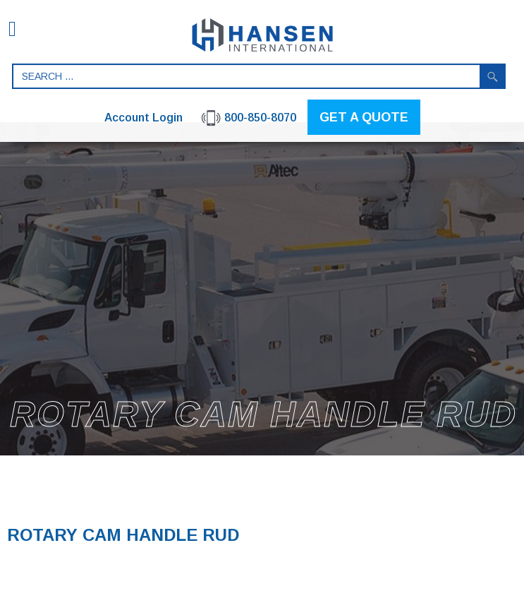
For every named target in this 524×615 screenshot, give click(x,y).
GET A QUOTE (363, 117)
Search (493, 76)
